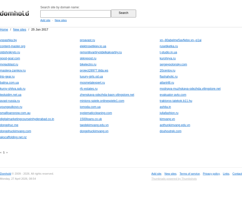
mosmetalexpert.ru (92, 82)
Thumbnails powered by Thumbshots (174, 178)
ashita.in (165, 107)
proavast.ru (87, 40)
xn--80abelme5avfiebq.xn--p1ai (180, 40)
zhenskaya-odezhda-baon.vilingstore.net (107, 95)
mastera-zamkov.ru (13, 70)
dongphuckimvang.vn (94, 131)
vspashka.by (8, 40)
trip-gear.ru (7, 76)
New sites (61, 20)
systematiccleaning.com (96, 113)
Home (4, 29)
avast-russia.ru (10, 101)
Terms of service (189, 173)
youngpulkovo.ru (11, 107)
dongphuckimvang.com (15, 131)
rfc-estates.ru (89, 88)
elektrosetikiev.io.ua (93, 46)
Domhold (5, 173)
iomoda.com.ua (90, 107)
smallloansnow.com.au (15, 113)
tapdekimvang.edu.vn (94, 125)
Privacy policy (211, 173)
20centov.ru (167, 70)
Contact (237, 173)
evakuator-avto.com (173, 95)
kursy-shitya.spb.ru (12, 88)
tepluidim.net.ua (10, 95)
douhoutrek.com (171, 131)
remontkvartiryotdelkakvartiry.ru (101, 52)
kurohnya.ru (168, 58)
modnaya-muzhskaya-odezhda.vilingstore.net (190, 88)
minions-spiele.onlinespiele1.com (102, 101)
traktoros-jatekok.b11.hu (176, 101)
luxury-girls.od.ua (91, 76)
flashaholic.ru (169, 76)
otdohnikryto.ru (10, 52)
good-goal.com (10, 58)
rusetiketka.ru (169, 46)
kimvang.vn (167, 119)
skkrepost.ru (88, 58)
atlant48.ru (167, 82)
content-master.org (12, 46)
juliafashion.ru (169, 113)
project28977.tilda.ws (94, 70)
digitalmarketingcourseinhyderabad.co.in (27, 119)
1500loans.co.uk (91, 119)
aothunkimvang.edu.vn (175, 125)
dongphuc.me (9, 125)
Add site (45, 20)
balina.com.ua (9, 82)
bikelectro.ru (88, 64)
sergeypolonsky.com (173, 64)
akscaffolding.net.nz (13, 137)
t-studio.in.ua (168, 52)
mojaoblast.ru (9, 64)
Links (226, 173)
